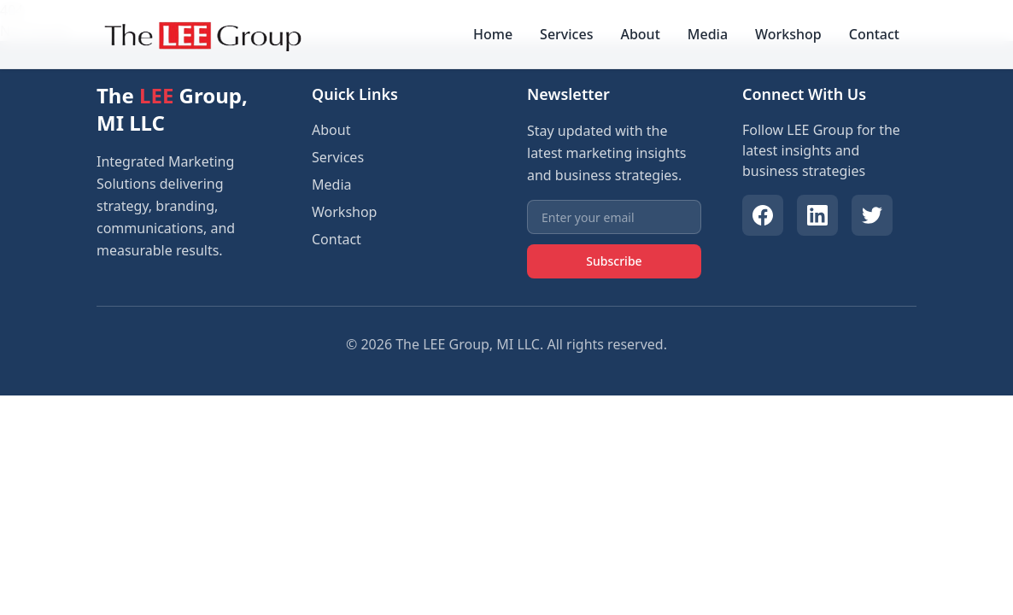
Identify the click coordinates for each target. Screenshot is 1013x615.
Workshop (788, 34)
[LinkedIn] (817, 215)
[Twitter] (872, 215)
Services (566, 34)
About (639, 34)
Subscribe (613, 261)
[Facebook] (762, 215)
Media (708, 34)
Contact (874, 34)
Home (492, 34)
